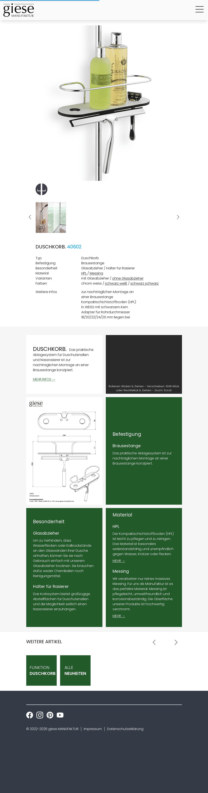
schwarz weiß (116, 283)
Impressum (93, 728)
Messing (96, 273)
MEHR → (119, 560)
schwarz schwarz (144, 283)
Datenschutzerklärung (125, 728)
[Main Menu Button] (199, 10)
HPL (84, 273)
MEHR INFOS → (44, 379)
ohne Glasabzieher (127, 278)
